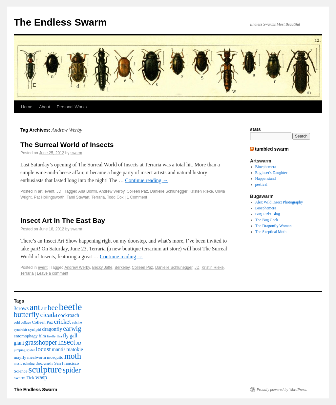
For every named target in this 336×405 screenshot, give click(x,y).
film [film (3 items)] (42, 335)
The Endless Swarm (60, 22)
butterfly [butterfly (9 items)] (26, 314)
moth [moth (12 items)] (72, 356)
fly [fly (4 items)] (66, 335)
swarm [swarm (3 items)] (20, 377)
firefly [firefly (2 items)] (51, 336)
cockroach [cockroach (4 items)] (68, 315)
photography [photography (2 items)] (44, 363)
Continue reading (146, 180)
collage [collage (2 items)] (26, 322)
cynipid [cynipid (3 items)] (34, 329)
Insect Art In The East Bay (62, 220)
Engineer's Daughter (271, 172)
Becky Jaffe (102, 267)
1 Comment (137, 197)
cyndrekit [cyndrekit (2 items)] (20, 329)
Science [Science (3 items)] (21, 371)
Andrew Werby (112, 191)
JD (58, 191)
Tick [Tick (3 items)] (30, 377)
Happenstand (265, 178)
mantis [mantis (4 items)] (59, 349)
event (49, 191)
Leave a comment (52, 273)
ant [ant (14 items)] (35, 307)
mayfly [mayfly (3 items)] (20, 357)
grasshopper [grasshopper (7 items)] (41, 342)
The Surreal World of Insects (67, 144)
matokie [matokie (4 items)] (75, 349)
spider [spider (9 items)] (72, 370)
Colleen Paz (137, 191)
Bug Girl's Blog (267, 214)
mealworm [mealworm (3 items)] (36, 357)
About (44, 106)
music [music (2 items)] (18, 363)
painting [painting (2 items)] (28, 363)
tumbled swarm (272, 149)
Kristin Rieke (212, 267)
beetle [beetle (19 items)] (70, 307)
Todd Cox (115, 197)
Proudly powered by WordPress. (282, 389)
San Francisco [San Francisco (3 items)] (66, 363)
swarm (76, 153)
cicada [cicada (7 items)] (48, 314)
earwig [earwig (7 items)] (72, 328)
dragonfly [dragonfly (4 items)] (52, 329)
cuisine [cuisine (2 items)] (77, 322)
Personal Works (72, 106)
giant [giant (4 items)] (19, 343)
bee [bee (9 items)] (53, 308)
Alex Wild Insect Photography (279, 202)
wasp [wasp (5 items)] (41, 377)
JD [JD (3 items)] (78, 343)
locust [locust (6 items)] (43, 349)
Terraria (98, 197)
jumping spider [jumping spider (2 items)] (24, 350)
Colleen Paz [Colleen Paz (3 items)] (42, 322)
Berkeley (122, 267)
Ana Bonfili (87, 191)
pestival (261, 184)
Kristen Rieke (201, 191)
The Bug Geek (266, 220)
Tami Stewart (78, 197)
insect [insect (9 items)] (66, 342)
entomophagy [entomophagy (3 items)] (26, 335)
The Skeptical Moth (270, 231)
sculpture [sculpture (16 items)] (45, 369)
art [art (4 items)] (44, 308)
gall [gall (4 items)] (73, 335)
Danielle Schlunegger (168, 191)
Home (26, 106)
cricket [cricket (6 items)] (62, 321)
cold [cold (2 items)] (17, 322)
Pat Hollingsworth (49, 197)
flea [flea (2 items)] (59, 336)
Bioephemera (265, 166)
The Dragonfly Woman (273, 226)
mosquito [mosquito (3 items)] (55, 357)
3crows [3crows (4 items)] (21, 308)
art (40, 191)
